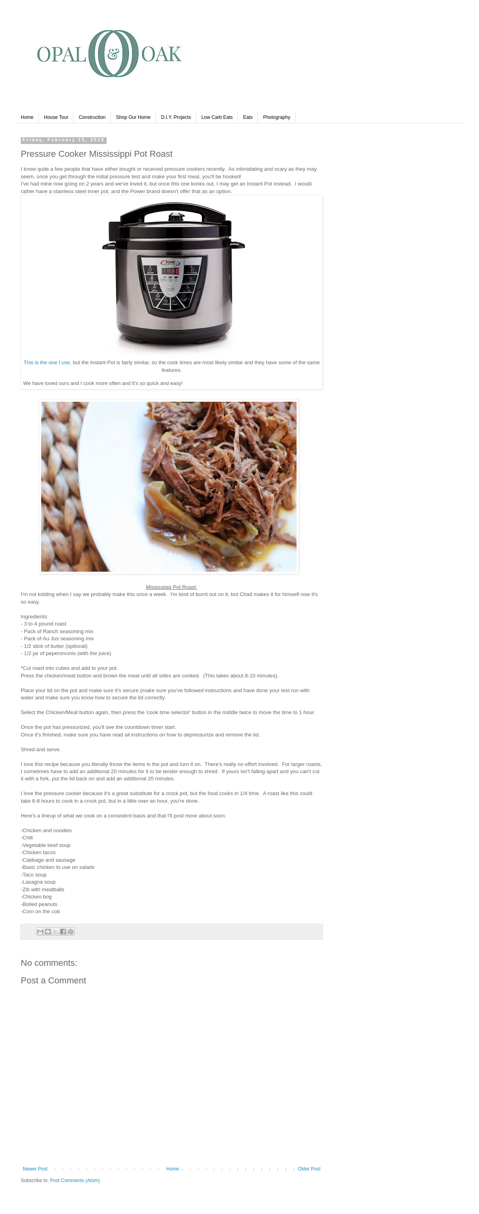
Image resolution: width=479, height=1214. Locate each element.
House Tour (56, 117)
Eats (248, 117)
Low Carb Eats (217, 117)
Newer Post (35, 1169)
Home (27, 117)
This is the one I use (47, 362)
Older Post (309, 1169)
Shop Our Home (133, 117)
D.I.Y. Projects (176, 117)
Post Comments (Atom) (75, 1180)
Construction (92, 117)
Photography (276, 117)
